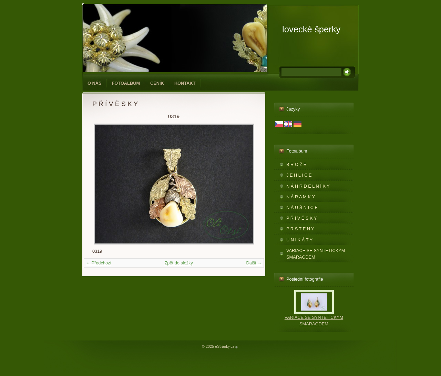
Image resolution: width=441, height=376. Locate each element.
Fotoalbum (126, 83)
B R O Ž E (296, 164)
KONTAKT (185, 83)
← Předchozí (98, 262)
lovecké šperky (311, 29)
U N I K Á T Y (299, 239)
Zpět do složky (178, 262)
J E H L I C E (298, 175)
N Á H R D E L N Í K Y (308, 186)
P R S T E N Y (300, 228)
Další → (254, 262)
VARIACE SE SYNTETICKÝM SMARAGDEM (315, 254)
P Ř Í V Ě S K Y (301, 218)
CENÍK (157, 83)
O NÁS (95, 83)
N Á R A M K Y (300, 196)
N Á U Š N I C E (302, 207)
